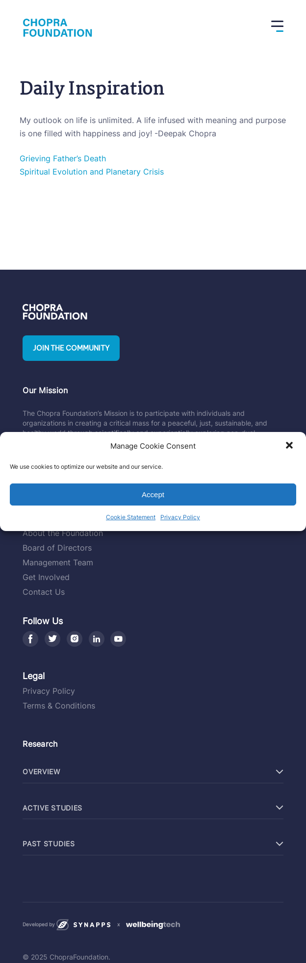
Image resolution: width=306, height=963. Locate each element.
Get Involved (46, 577)
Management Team (58, 562)
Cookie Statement (130, 517)
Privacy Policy (180, 517)
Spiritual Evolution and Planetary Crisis (92, 172)
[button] (290, 446)
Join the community (71, 348)
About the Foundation (63, 533)
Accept (153, 494)
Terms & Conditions (59, 705)
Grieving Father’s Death (63, 158)
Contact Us (44, 592)
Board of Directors (57, 548)
